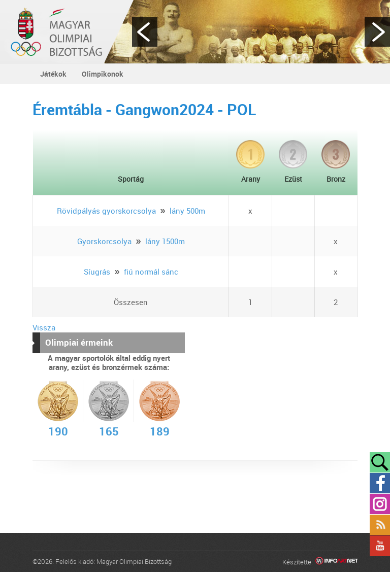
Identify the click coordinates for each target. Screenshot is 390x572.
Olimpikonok (102, 74)
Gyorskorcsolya (104, 241)
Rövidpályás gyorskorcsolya (106, 211)
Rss (380, 525)
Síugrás (97, 271)
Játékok (53, 74)
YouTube (380, 545)
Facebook (380, 483)
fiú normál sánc (151, 271)
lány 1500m (165, 241)
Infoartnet (336, 562)
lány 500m (187, 211)
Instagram (380, 504)
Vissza (43, 327)
